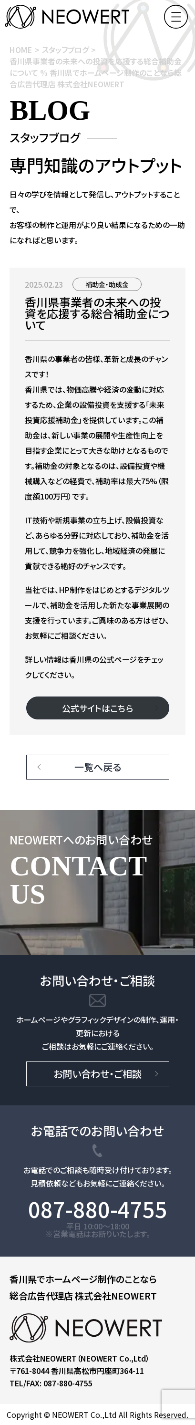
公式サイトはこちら (97, 708)
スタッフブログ (65, 49)
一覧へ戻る (97, 767)
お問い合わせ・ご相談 (97, 1074)
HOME (21, 49)
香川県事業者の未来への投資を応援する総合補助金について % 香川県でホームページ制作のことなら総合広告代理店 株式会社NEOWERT (96, 72)
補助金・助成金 (107, 284)
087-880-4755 (97, 1209)
